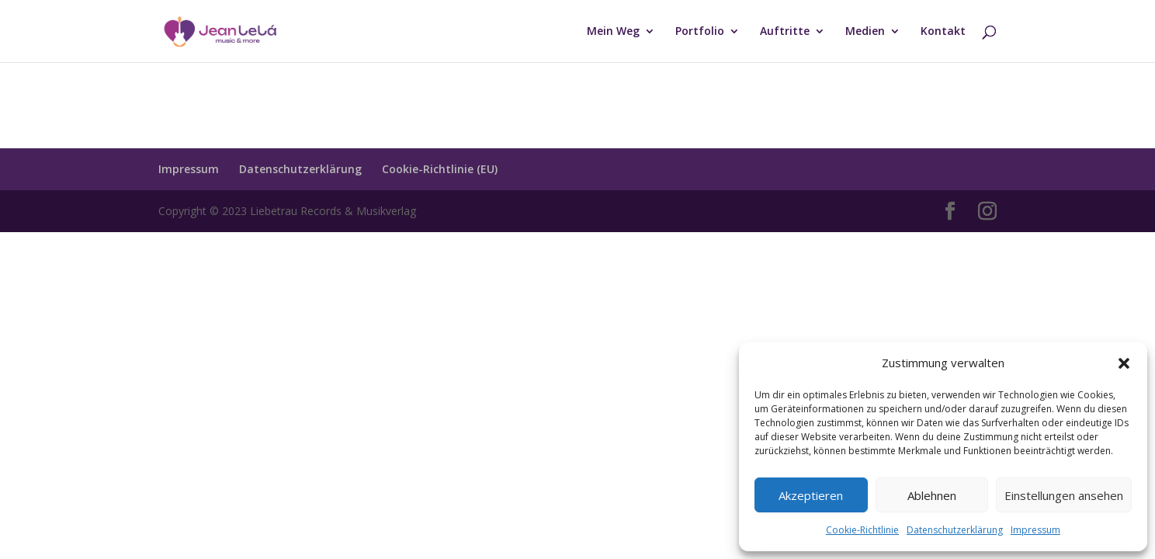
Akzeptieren (811, 495)
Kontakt (943, 32)
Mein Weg (613, 32)
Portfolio (699, 32)
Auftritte (785, 32)
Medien (865, 32)
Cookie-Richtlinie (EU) (440, 168)
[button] (1124, 363)
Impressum (1035, 529)
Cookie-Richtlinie (862, 529)
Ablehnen (931, 495)
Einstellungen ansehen (1063, 495)
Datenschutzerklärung (955, 529)
